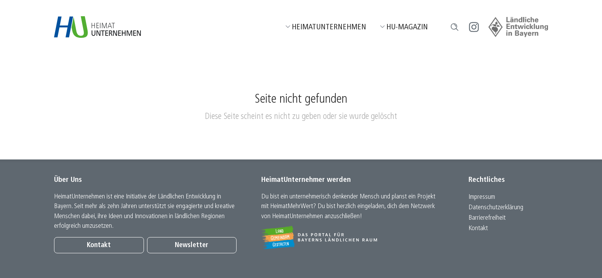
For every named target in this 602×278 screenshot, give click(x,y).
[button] (454, 27)
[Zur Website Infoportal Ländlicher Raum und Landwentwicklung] (352, 237)
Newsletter (191, 245)
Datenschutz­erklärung (495, 207)
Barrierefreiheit (487, 218)
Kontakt (99, 245)
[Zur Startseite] (97, 27)
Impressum (481, 197)
